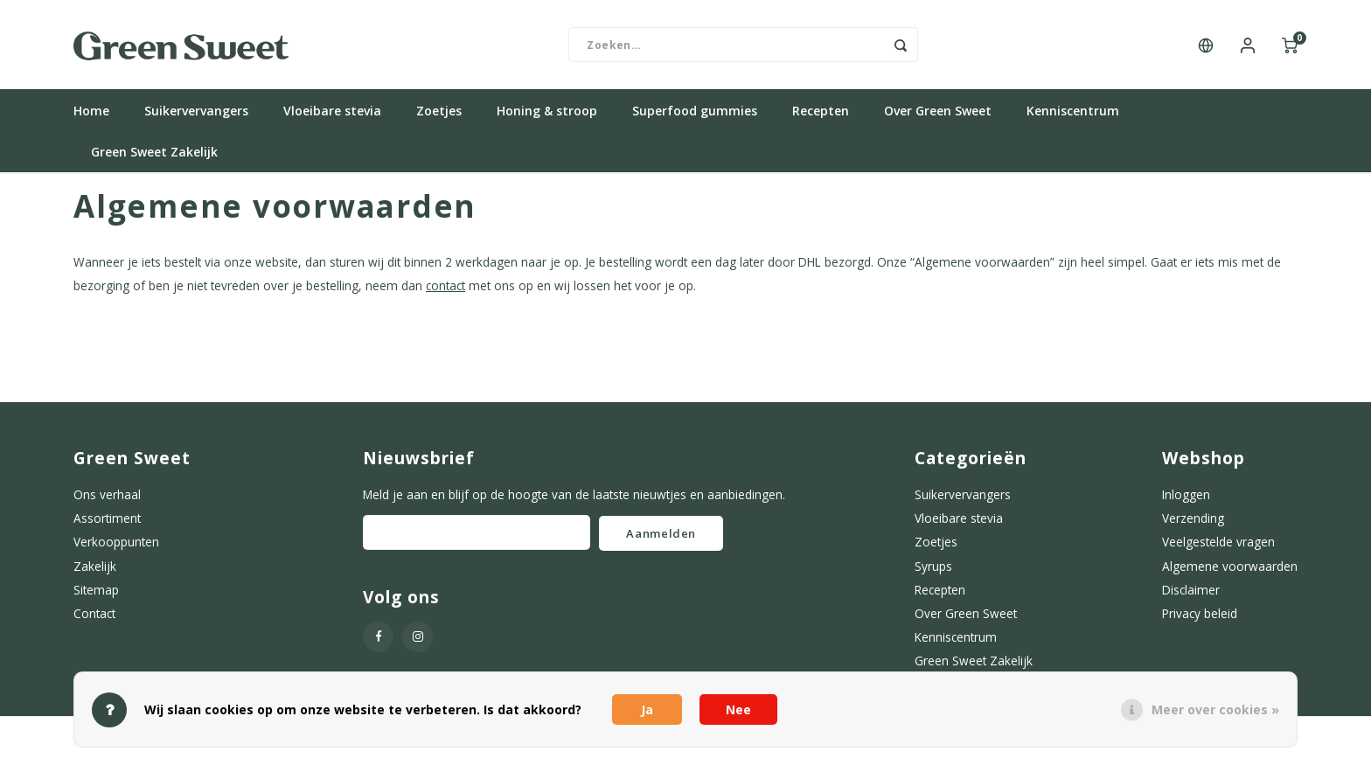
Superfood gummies (694, 117)
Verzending (1193, 525)
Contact (94, 620)
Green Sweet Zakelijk (154, 158)
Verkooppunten (116, 548)
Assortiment (107, 525)
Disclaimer (1191, 596)
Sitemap (96, 596)
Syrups (933, 572)
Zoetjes (439, 117)
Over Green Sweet (938, 117)
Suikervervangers (196, 117)
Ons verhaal (107, 501)
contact (445, 292)
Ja (647, 709)
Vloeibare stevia (332, 117)
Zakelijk (94, 572)
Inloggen (1186, 501)
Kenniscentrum (1073, 117)
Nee (738, 709)
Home (91, 117)
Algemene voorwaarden (1230, 572)
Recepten (820, 117)
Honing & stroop (547, 117)
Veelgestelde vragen (1218, 548)
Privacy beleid (1199, 620)
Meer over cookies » (1215, 709)
